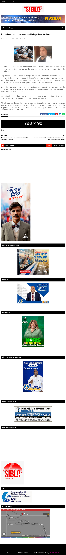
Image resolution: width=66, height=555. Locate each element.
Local (23, 38)
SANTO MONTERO (54, 553)
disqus (55, 145)
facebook (61, 145)
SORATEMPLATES (38, 553)
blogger (49, 145)
